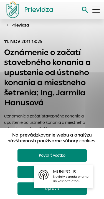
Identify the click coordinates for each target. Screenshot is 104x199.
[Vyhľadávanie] (85, 10)
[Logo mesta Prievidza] (27, 9)
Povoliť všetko (52, 155)
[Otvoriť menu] (96, 10)
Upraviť (52, 188)
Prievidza (20, 25)
